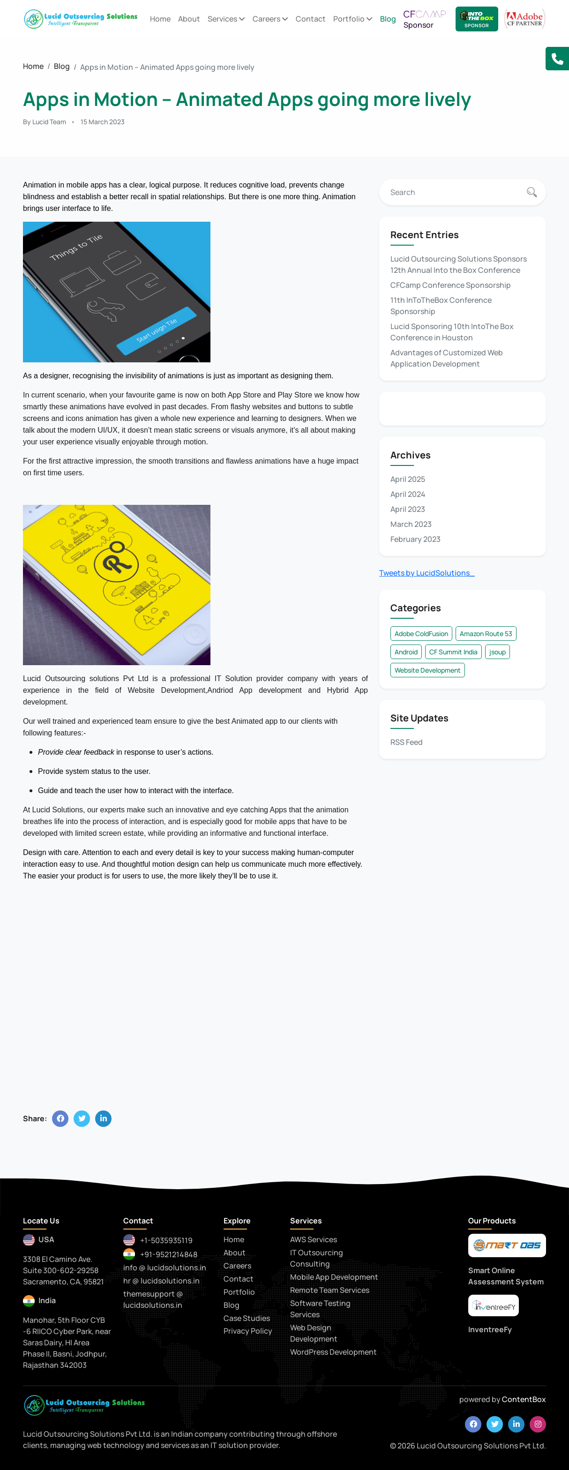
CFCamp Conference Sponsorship (450, 285)
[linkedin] (516, 1424)
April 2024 (408, 494)
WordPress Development (333, 1352)
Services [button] (226, 19)
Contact (311, 19)
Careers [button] (270, 19)
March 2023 (411, 524)
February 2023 (415, 539)
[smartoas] (507, 1245)
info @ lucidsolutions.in (164, 1267)
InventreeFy (490, 1329)
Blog (388, 19)
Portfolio (239, 1292)
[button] (557, 58)
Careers (237, 1265)
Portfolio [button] (353, 19)
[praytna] (493, 1306)
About (189, 19)
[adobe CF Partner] (525, 18)
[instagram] (538, 1424)
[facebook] (473, 1424)
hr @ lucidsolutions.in (161, 1280)
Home (160, 19)
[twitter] (495, 1424)
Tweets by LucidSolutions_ (427, 573)
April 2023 (407, 509)
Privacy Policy (248, 1331)
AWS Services (313, 1239)
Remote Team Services (329, 1290)
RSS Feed (406, 742)
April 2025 (407, 479)
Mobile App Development (334, 1277)
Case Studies (247, 1318)
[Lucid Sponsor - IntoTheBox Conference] (476, 19)
